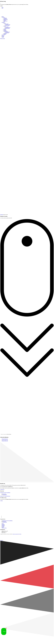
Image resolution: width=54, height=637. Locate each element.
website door (8, 540)
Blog (2, 7)
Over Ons (3, 524)
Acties (3, 527)
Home (3, 523)
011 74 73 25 (4, 521)
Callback (1, 500)
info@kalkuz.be (5, 494)
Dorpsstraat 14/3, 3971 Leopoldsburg (5, 492)
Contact (3, 526)
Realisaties (1, 214)
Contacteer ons (2, 489)
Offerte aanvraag (2, 38)
